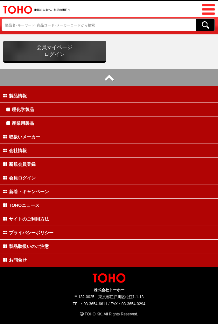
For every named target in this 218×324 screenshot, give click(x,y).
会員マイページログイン (54, 51)
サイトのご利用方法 (26, 219)
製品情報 (15, 95)
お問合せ (15, 260)
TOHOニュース (21, 205)
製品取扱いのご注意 (26, 246)
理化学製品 (20, 109)
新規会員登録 (19, 164)
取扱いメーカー (21, 136)
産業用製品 (20, 123)
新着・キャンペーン (26, 191)
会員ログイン (19, 177)
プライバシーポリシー (28, 232)
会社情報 (15, 150)
